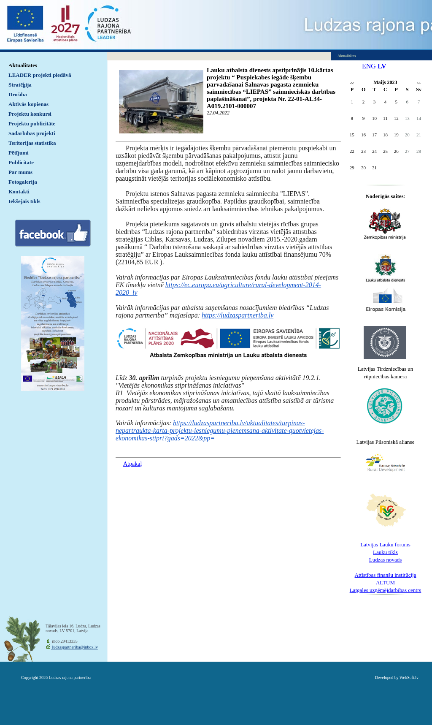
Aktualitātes (22, 65)
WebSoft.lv (409, 677)
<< (352, 83)
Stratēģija (20, 84)
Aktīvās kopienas (28, 104)
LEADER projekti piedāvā (39, 75)
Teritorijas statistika (32, 143)
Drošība (17, 94)
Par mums (20, 172)
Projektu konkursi (29, 114)
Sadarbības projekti (31, 133)
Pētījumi (18, 152)
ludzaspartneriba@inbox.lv (74, 647)
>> (419, 83)
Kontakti (19, 191)
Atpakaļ (132, 464)
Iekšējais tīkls (24, 201)
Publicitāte (21, 162)
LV (382, 66)
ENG (369, 66)
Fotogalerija (22, 182)
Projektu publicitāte (31, 123)
